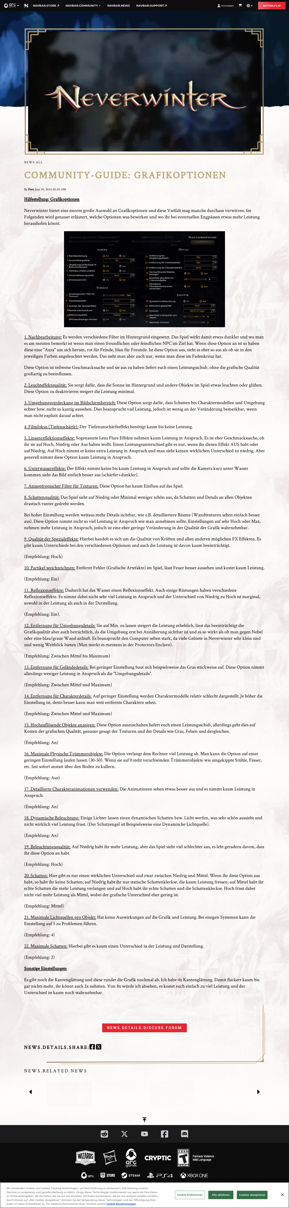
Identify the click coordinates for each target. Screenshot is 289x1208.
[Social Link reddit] (104, 1134)
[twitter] (98, 1047)
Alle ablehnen (221, 1195)
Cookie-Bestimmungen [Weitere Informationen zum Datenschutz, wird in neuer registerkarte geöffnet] (121, 1204)
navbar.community (83, 5)
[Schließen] (282, 1194)
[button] (11, 5)
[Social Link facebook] (164, 1134)
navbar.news (118, 5)
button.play (272, 5)
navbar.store (46, 5)
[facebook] (92, 1047)
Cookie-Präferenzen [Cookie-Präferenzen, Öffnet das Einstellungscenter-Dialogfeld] (190, 1195)
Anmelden (225, 5)
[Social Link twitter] (124, 1133)
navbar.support (151, 5)
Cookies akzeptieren (252, 1195)
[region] (144, 1195)
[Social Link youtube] (144, 1134)
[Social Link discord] (184, 1134)
